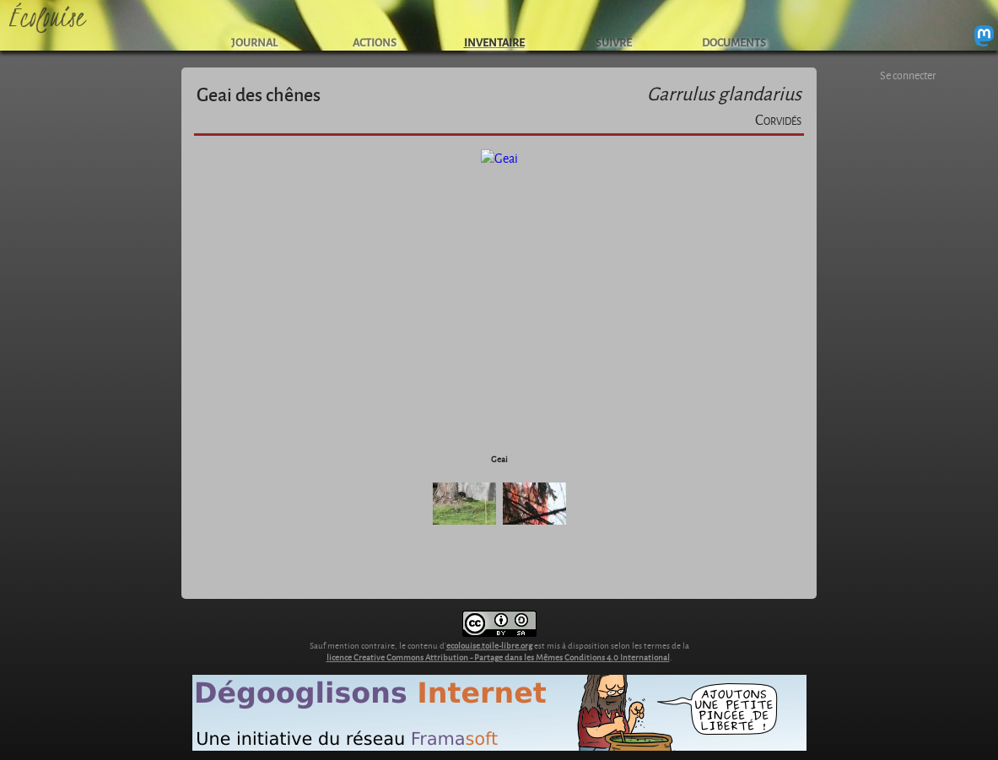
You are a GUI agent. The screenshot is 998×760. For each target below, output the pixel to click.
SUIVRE (614, 42)
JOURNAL (254, 42)
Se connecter (908, 75)
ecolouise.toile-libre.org (489, 645)
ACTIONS (375, 42)
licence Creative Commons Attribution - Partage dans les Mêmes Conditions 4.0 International (498, 657)
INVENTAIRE (494, 42)
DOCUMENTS (734, 42)
